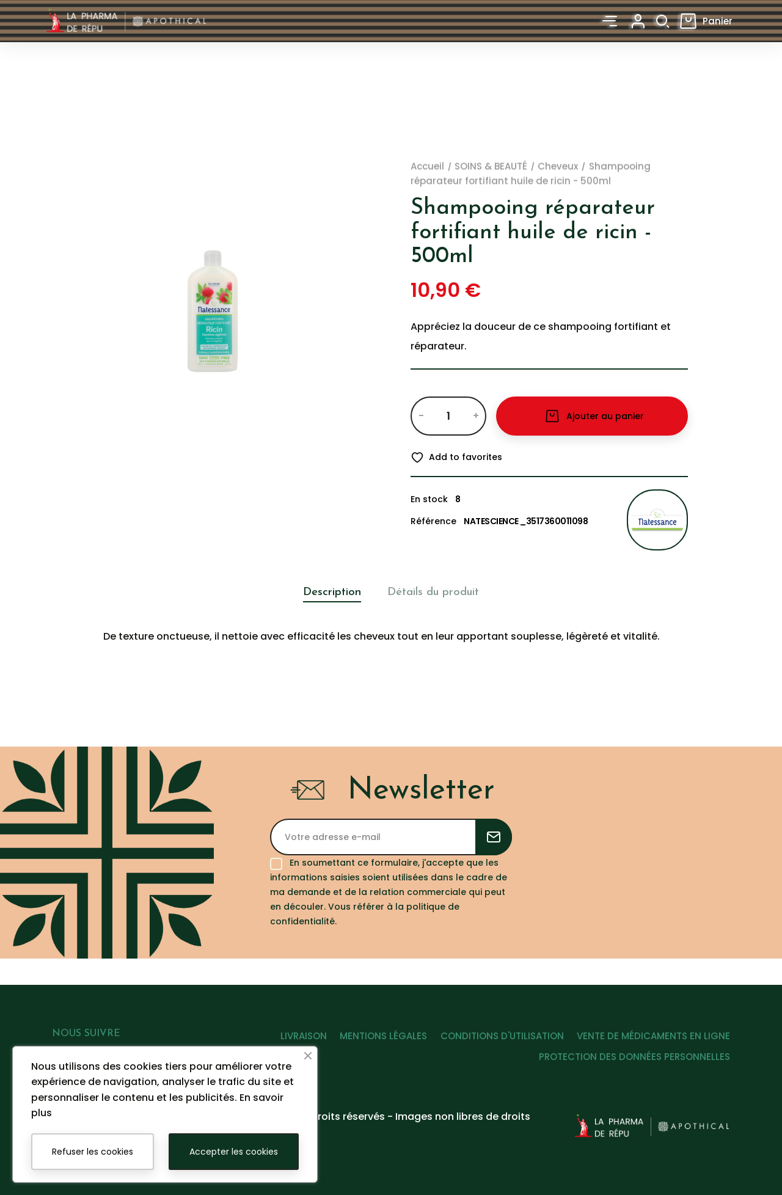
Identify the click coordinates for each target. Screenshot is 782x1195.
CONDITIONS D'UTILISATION (494, 1048)
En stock (429, 499)
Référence (433, 521)
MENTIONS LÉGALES (368, 1048)
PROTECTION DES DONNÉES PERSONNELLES (634, 1068)
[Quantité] (448, 416)
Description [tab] (321, 592)
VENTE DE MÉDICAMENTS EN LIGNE (653, 1048)
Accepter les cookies (233, 1152)
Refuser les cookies (92, 1152)
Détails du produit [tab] (439, 592)
